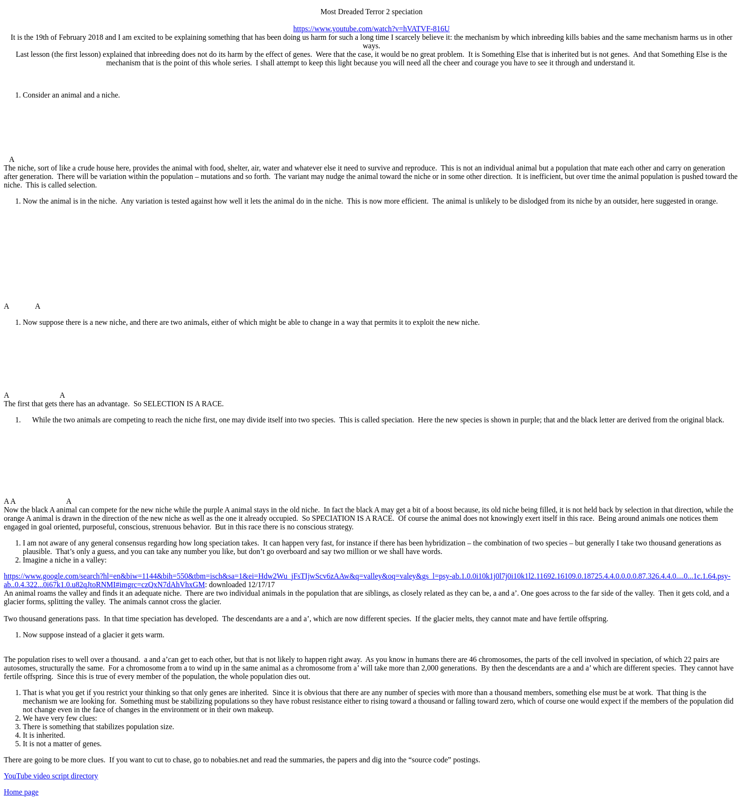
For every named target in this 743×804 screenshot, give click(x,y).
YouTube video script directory (51, 776)
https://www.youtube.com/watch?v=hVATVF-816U (371, 29)
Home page (21, 792)
